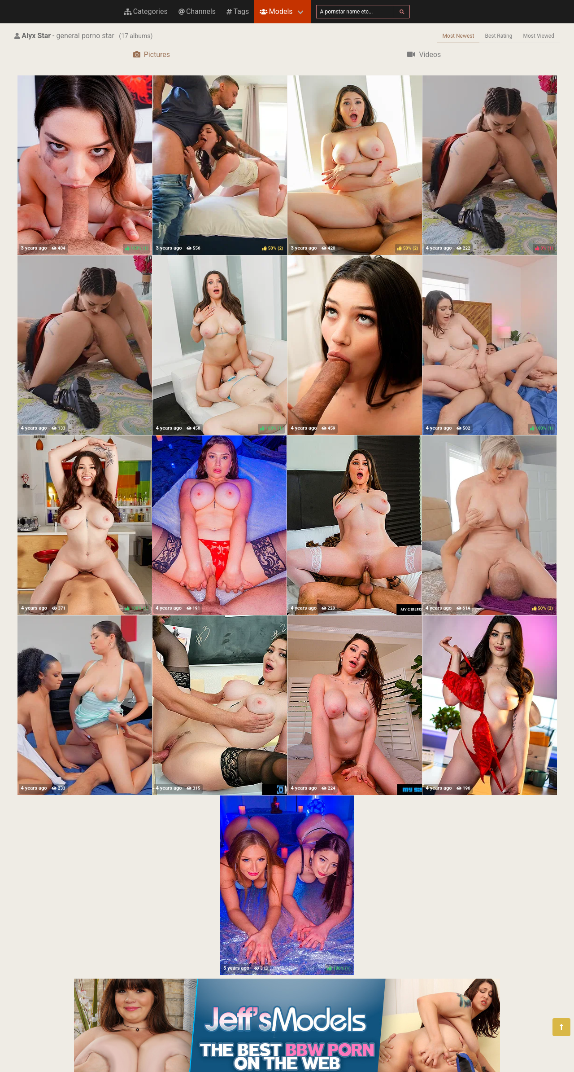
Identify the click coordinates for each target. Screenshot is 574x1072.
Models (276, 11)
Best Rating (498, 36)
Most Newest (458, 36)
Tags (237, 11)
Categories (146, 11)
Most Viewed (539, 36)
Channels (197, 11)
